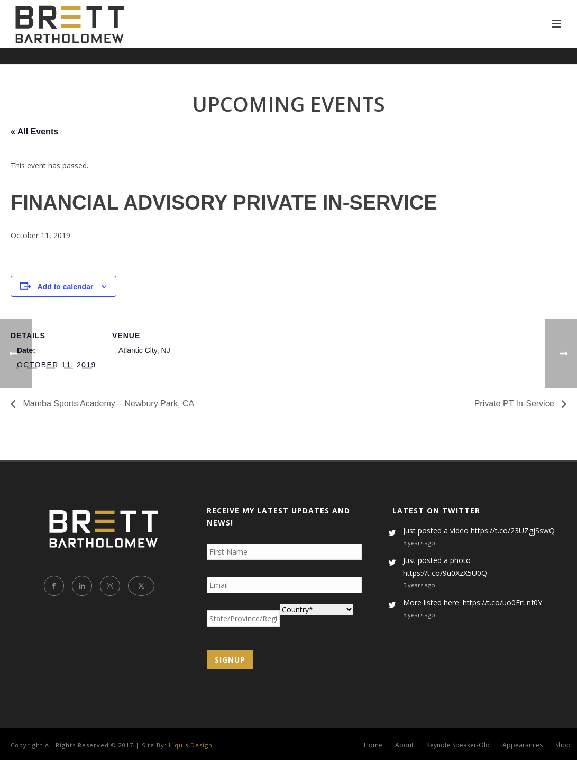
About (404, 745)
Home (373, 745)
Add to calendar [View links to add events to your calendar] (66, 287)
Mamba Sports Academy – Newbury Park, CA (107, 403)
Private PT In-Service (515, 403)
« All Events (34, 131)
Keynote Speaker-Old (458, 745)
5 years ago (419, 543)
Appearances (522, 745)
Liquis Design (191, 745)
